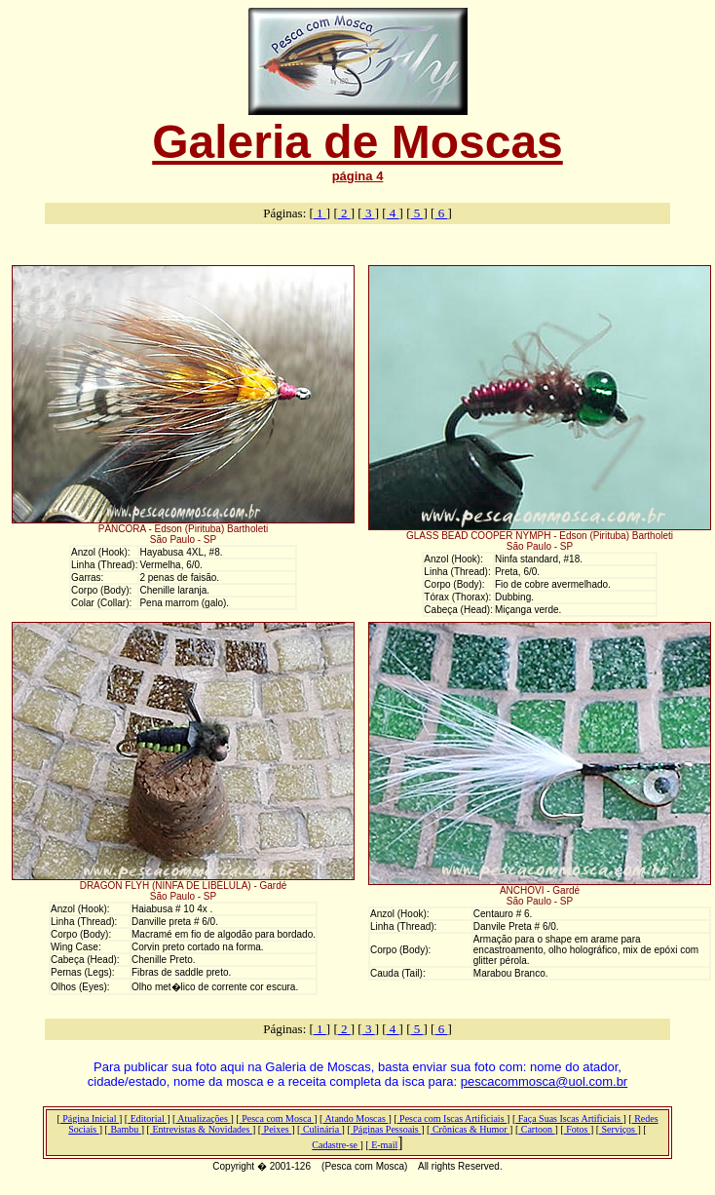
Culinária (320, 1129)
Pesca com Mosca (277, 1118)
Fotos (577, 1129)
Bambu (124, 1129)
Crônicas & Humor (469, 1129)
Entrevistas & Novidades (201, 1129)
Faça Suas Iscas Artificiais (568, 1118)
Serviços (618, 1129)
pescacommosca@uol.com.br (544, 1081)
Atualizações (202, 1118)
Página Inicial (89, 1118)
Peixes (276, 1129)
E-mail (383, 1144)
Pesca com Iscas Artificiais (452, 1118)
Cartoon (536, 1129)
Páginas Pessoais (386, 1129)
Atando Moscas (355, 1118)
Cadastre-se (335, 1144)
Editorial (147, 1118)
